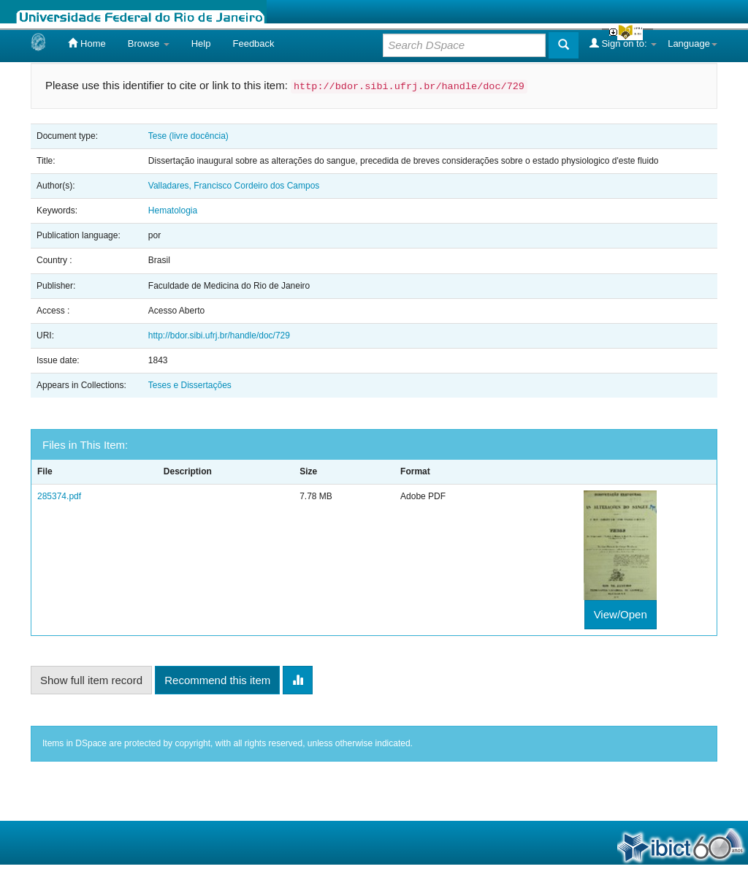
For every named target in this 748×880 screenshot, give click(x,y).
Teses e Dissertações (190, 385)
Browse (148, 43)
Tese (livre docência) (188, 136)
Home (86, 43)
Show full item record (91, 680)
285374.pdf (59, 496)
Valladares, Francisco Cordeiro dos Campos (234, 186)
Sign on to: (623, 43)
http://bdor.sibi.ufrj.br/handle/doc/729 (219, 335)
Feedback (253, 43)
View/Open (620, 614)
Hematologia (172, 210)
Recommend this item (217, 680)
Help (201, 43)
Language (692, 43)
